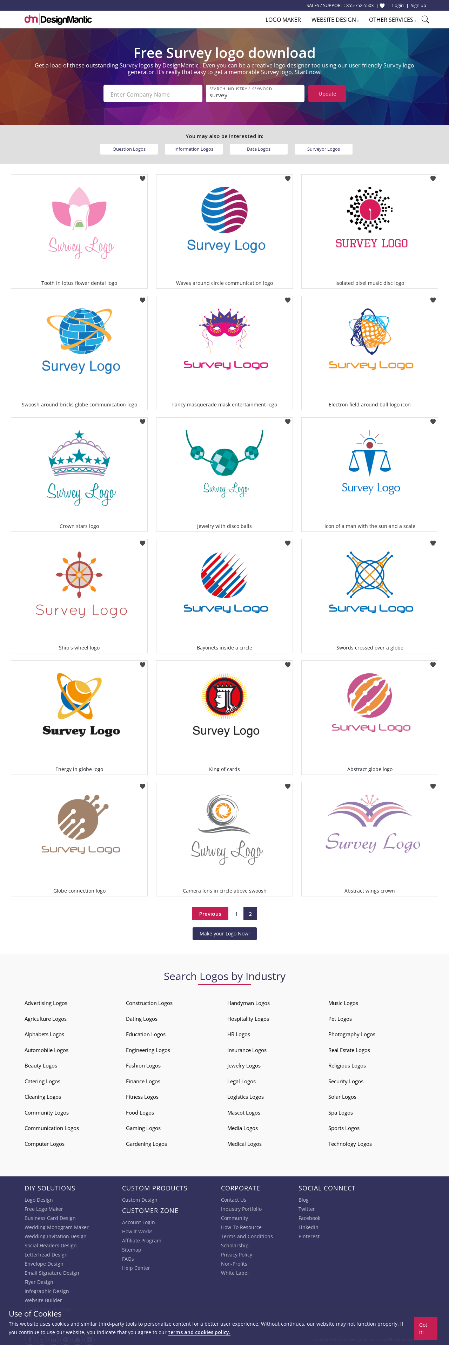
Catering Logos (42, 1079)
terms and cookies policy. (199, 1332)
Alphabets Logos (44, 1032)
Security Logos (345, 1079)
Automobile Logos (46, 1047)
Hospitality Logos (248, 1016)
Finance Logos (143, 1079)
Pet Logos (340, 1016)
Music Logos (343, 1001)
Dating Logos (142, 1016)
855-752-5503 (360, 5)
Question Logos (129, 147)
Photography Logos (351, 1032)
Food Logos (140, 1110)
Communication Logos (52, 1126)
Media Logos (242, 1126)
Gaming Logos (143, 1126)
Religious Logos (347, 1063)
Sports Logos (344, 1126)
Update (327, 93)
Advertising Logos (46, 1001)
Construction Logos (149, 1001)
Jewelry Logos (244, 1063)
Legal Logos (241, 1079)
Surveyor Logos (323, 147)
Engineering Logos (148, 1047)
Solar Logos (342, 1094)
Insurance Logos (247, 1047)
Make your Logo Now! (225, 931)
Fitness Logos (142, 1094)
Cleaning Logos (43, 1094)
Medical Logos (244, 1141)
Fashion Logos (143, 1063)
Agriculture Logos (46, 1016)
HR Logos (238, 1032)
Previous (210, 911)
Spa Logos (340, 1110)
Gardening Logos (146, 1141)
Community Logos (47, 1110)
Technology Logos (350, 1141)
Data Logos (258, 147)
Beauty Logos (41, 1063)
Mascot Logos (243, 1110)
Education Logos (146, 1032)
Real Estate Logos (349, 1047)
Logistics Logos (245, 1094)
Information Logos (193, 147)
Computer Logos (45, 1141)
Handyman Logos (248, 1001)
